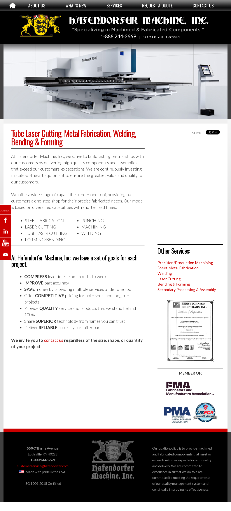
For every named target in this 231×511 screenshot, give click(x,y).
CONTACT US (203, 5)
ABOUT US (36, 5)
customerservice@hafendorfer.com (42, 466)
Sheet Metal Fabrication (178, 268)
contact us (53, 340)
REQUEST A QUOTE (157, 5)
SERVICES (114, 5)
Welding (165, 273)
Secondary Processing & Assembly (187, 289)
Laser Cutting (169, 279)
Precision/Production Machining (185, 262)
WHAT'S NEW (75, 5)
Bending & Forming (174, 284)
